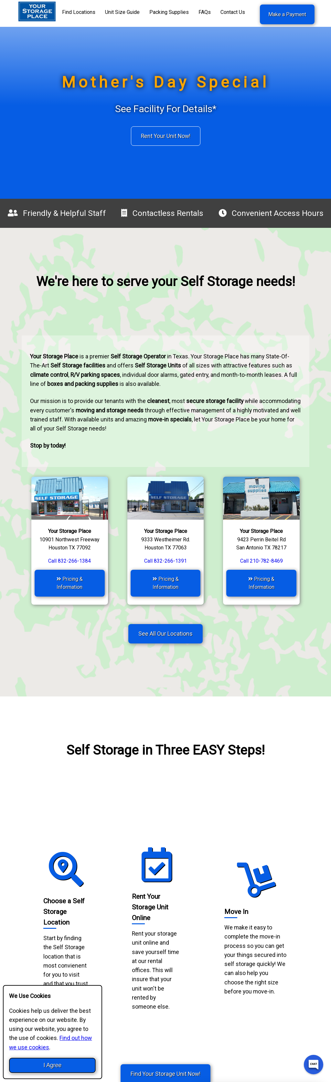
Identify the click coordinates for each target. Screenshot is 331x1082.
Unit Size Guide (122, 12)
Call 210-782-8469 (261, 561)
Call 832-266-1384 (69, 561)
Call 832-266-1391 (165, 561)
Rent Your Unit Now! (165, 136)
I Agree (52, 1065)
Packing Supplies (169, 12)
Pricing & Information (70, 583)
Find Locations (78, 12)
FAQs (204, 12)
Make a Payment (287, 14)
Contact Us (232, 12)
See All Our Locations (165, 634)
